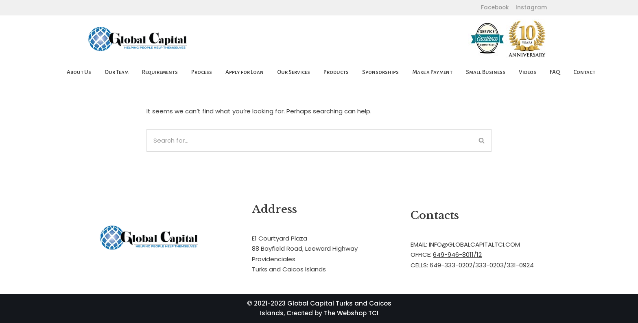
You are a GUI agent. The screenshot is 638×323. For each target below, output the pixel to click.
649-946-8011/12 (457, 254)
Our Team (117, 72)
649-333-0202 (451, 265)
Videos (527, 72)
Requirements (160, 72)
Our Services (293, 72)
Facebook (495, 7)
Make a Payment (432, 72)
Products (336, 72)
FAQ (555, 72)
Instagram (530, 7)
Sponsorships (380, 72)
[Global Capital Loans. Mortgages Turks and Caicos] (138, 39)
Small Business (485, 72)
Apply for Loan (244, 72)
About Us (79, 72)
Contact (584, 72)
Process (201, 72)
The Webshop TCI (351, 313)
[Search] (309, 140)
